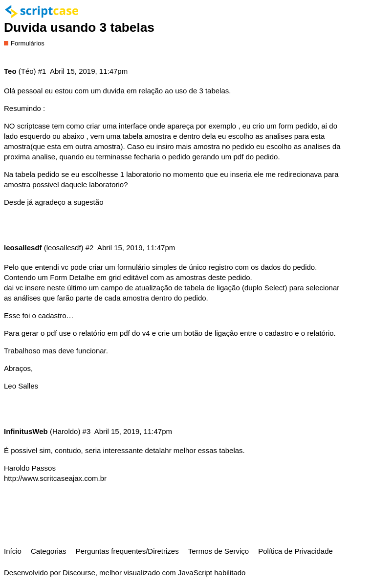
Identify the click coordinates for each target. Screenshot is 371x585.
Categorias (48, 551)
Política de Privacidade (295, 551)
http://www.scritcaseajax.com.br (55, 478)
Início (13, 551)
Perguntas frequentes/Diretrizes (127, 551)
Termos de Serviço (218, 551)
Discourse (79, 572)
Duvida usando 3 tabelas (79, 27)
